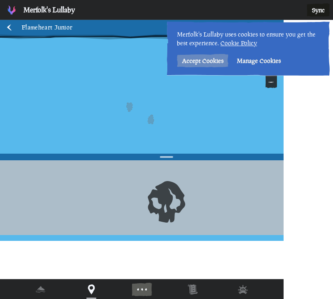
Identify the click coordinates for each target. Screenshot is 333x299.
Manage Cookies (259, 60)
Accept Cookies (202, 60)
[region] (166, 149)
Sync (318, 10)
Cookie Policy (238, 43)
